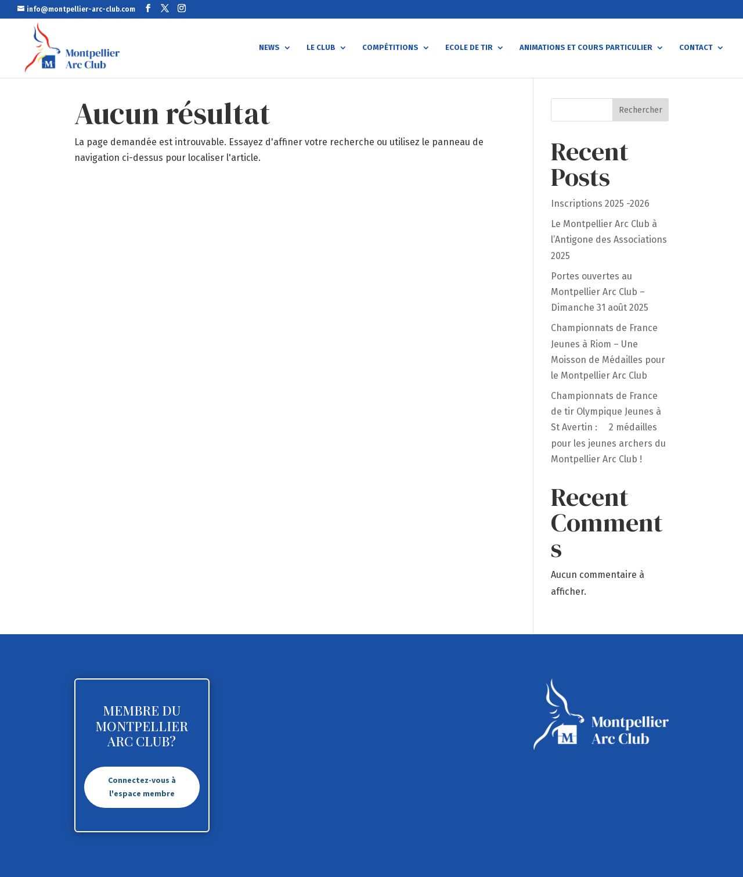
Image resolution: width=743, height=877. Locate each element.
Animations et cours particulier (586, 48)
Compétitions (390, 48)
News (269, 48)
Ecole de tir (469, 48)
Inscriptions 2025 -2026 (600, 203)
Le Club (321, 48)
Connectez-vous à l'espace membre (142, 787)
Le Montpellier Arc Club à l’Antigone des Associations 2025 (609, 239)
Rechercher (640, 110)
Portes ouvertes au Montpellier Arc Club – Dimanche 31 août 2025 (599, 292)
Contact (696, 48)
